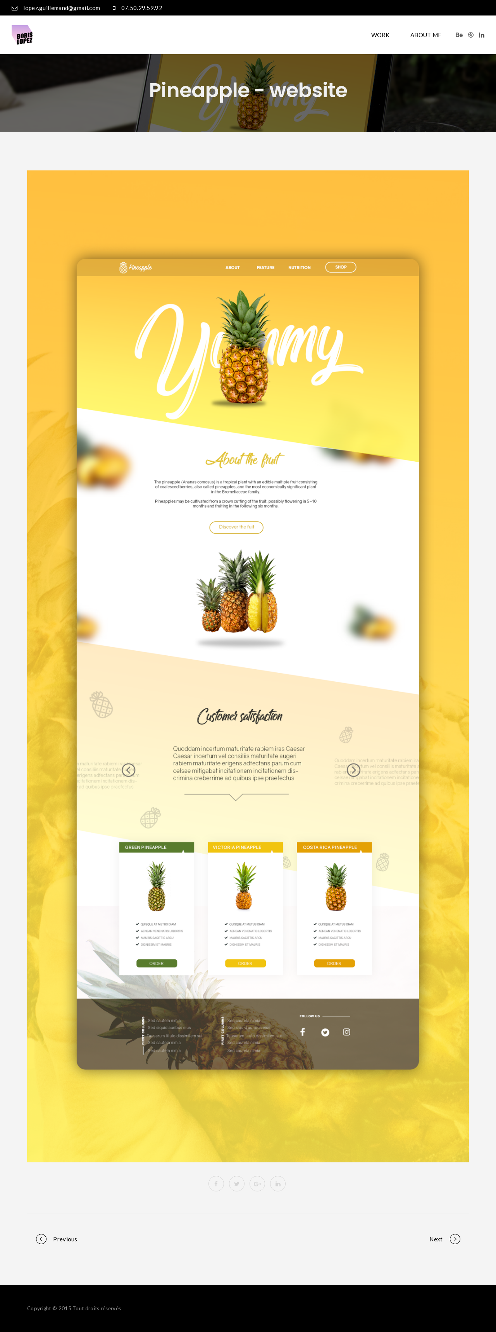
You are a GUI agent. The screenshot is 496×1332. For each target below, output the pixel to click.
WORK (380, 34)
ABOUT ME (425, 34)
